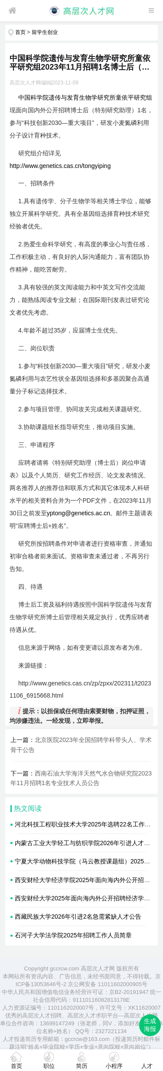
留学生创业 (45, 32)
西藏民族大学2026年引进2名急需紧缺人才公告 (78, 916)
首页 (20, 32)
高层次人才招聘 (42, 1015)
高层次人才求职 (87, 1015)
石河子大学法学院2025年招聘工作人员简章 (73, 935)
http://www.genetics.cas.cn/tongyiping (60, 165)
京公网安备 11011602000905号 (107, 984)
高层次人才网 (98, 968)
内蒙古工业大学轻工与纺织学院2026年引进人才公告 (85, 842)
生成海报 (150, 1024)
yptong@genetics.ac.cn (78, 513)
